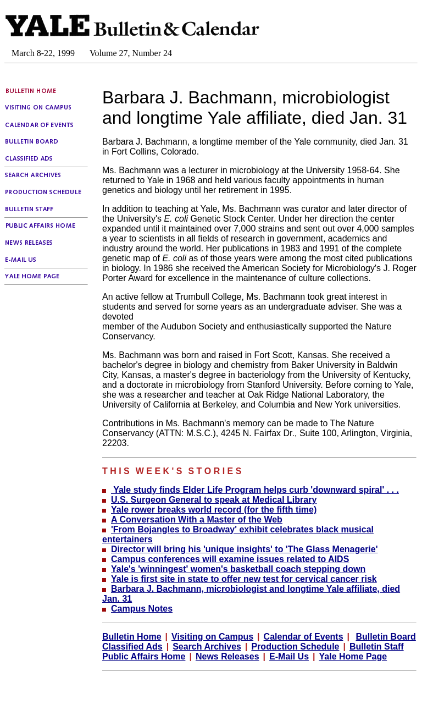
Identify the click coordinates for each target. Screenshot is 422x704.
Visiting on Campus (212, 636)
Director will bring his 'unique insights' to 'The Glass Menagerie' (244, 549)
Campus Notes (142, 608)
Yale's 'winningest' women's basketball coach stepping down (238, 569)
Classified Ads (132, 646)
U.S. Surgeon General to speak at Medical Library (213, 499)
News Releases (227, 656)
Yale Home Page (353, 656)
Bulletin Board (385, 636)
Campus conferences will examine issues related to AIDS (230, 559)
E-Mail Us (289, 656)
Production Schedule (295, 646)
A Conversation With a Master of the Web (196, 519)
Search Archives (207, 646)
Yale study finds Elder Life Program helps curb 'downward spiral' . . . (255, 489)
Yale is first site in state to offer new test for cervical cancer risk (244, 579)
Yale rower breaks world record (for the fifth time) (213, 509)
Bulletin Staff (376, 646)
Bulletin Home (132, 636)
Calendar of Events (303, 636)
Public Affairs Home (143, 656)
